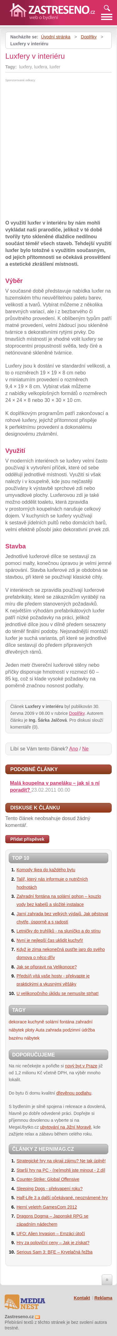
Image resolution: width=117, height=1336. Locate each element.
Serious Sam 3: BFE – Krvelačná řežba (55, 1251)
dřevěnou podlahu (73, 1093)
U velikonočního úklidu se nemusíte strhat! (58, 993)
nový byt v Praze (81, 1065)
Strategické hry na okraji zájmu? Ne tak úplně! (61, 1160)
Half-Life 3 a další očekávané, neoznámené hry (62, 1197)
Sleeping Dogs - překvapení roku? (50, 1188)
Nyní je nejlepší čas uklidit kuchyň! (50, 940)
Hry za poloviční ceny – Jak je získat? (53, 1242)
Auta (40, 1029)
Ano (73, 748)
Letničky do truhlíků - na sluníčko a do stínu (58, 930)
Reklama (103, 1297)
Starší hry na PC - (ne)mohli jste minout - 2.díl (61, 1170)
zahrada (53, 1029)
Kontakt (82, 1297)
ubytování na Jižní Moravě (65, 1127)
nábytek (32, 1038)
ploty (30, 1029)
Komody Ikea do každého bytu (46, 869)
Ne (85, 748)
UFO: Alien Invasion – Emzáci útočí (51, 1233)
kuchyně (36, 1021)
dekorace (18, 1021)
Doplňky (89, 36)
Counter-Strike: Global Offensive (48, 1179)
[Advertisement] (57, 128)
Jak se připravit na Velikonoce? (47, 966)
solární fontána (60, 1021)
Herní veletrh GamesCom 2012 (47, 1207)
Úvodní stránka (55, 36)
